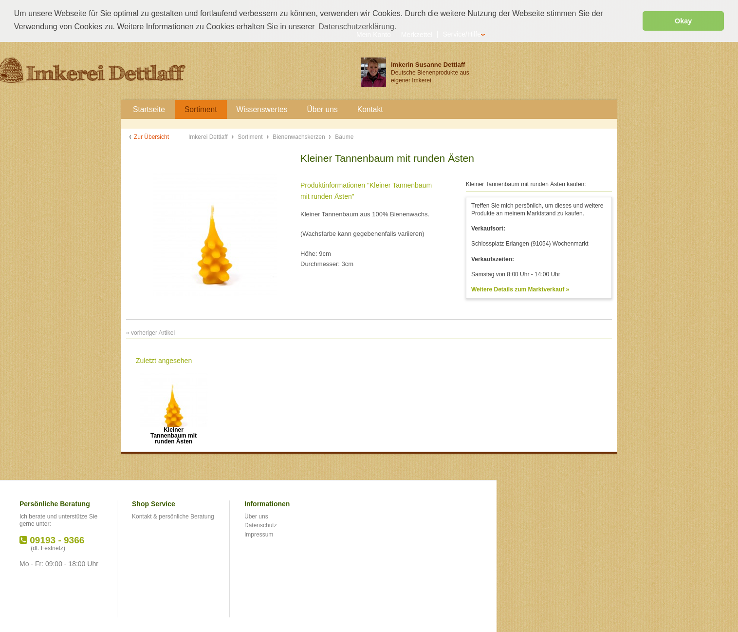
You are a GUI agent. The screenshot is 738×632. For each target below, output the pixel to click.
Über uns (256, 516)
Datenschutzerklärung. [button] (357, 26)
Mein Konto (373, 34)
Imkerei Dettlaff (208, 136)
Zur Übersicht (151, 136)
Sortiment (251, 136)
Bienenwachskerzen (300, 136)
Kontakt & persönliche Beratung (173, 516)
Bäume (344, 136)
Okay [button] (683, 21)
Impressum (258, 534)
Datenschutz (260, 524)
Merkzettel (417, 34)
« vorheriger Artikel (150, 332)
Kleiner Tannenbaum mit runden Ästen (173, 432)
